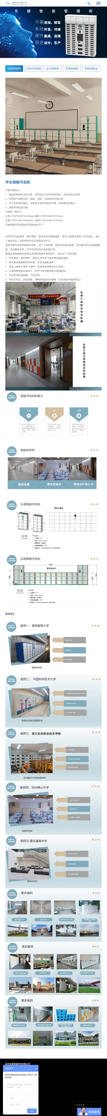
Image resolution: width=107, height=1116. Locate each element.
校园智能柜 (14, 68)
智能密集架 (91, 68)
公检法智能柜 (33, 68)
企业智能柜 (52, 68)
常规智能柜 (72, 68)
